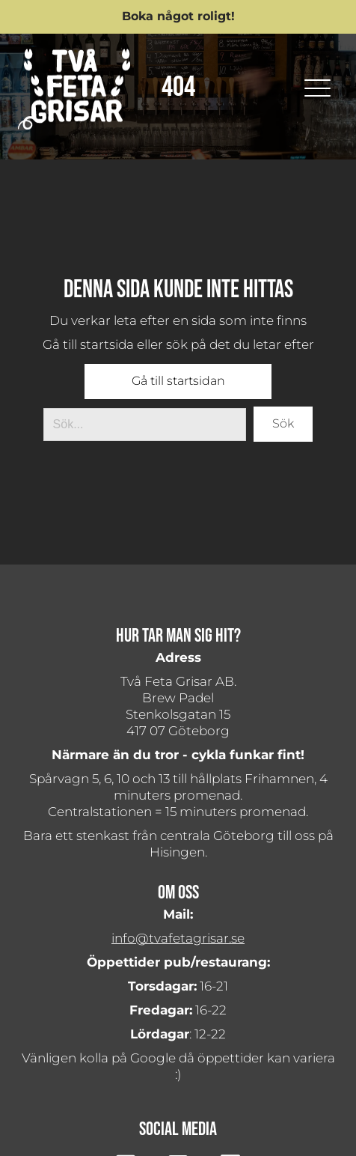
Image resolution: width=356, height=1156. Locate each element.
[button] (178, 17)
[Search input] (145, 424)
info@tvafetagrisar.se (178, 938)
